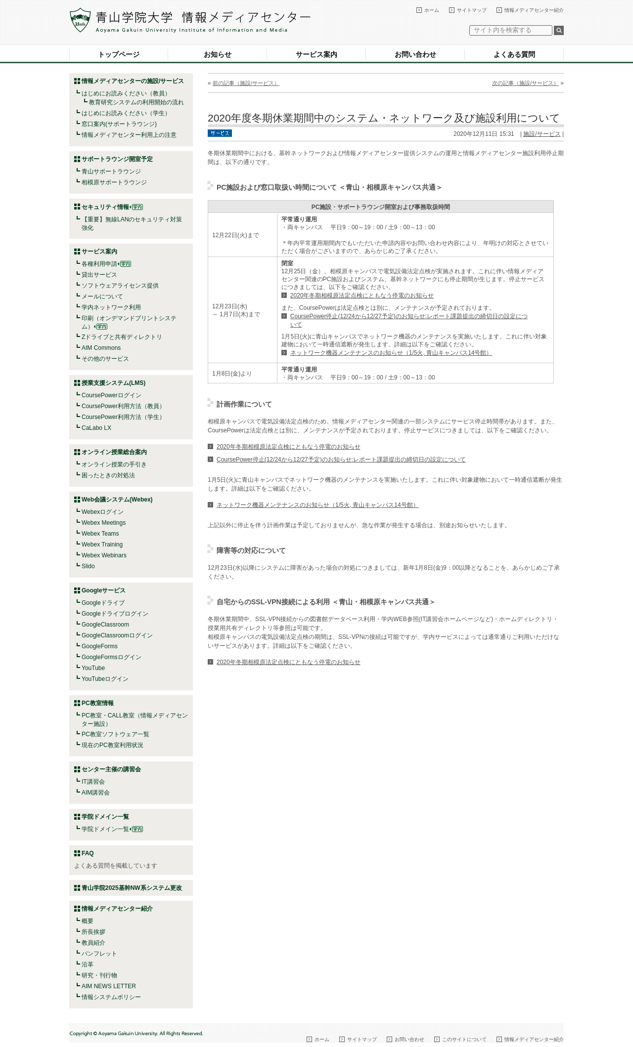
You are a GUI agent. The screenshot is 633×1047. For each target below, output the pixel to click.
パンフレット (99, 953)
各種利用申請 (99, 263)
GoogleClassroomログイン (117, 635)
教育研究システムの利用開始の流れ (136, 102)
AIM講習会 (96, 792)
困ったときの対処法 (108, 475)
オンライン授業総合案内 (114, 452)
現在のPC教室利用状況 (112, 745)
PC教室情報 (98, 703)
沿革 (87, 964)
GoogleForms (100, 646)
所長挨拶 (93, 931)
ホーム (431, 10)
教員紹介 (93, 942)
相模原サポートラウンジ (114, 182)
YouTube (93, 668)
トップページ (118, 54)
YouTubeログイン (105, 678)
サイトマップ (472, 10)
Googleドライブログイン (115, 613)
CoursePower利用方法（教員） (123, 406)
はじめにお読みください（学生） (126, 113)
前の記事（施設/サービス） (246, 83)
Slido (88, 566)
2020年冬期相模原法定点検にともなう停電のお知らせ (362, 295)
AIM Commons (101, 347)
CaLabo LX (96, 427)
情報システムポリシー (111, 997)
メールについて (102, 296)
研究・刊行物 (99, 975)
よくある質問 (514, 54)
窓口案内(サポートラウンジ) (119, 124)
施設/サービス (541, 133)
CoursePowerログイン (111, 395)
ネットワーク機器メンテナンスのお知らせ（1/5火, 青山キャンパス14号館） (391, 352)
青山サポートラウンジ (111, 171)
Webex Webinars (104, 555)
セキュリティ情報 (112, 207)
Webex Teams (100, 533)
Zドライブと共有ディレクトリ (122, 337)
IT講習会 (93, 781)
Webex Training (102, 544)
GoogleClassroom (105, 624)
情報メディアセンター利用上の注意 (129, 134)
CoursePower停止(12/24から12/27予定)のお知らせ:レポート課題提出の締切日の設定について (341, 459)
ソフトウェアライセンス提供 (120, 285)
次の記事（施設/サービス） (525, 83)
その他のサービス (105, 358)
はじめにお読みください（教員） (126, 93)
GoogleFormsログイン (111, 657)
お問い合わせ (415, 54)
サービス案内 (316, 54)
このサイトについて (464, 1039)
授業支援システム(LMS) (113, 382)
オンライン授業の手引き (114, 464)
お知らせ (217, 54)
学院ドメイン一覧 (112, 829)
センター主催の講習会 (111, 769)
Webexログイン (103, 511)
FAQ (88, 853)
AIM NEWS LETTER (109, 986)
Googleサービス (104, 590)
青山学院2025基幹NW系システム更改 (132, 887)
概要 (87, 921)
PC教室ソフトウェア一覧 (115, 734)
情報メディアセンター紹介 (534, 10)
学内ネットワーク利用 (111, 307)
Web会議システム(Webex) (117, 499)
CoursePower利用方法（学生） (123, 417)
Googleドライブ (103, 602)
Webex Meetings (104, 522)
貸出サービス (99, 274)
